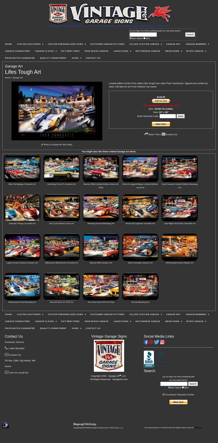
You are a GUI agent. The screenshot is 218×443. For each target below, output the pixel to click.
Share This (152, 134)
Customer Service (14, 342)
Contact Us (169, 134)
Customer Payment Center (178, 394)
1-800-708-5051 (15, 348)
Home (8, 366)
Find (146, 31)
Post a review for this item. (57, 144)
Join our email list (16, 372)
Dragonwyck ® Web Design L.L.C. (111, 428)
